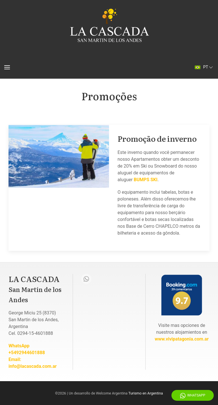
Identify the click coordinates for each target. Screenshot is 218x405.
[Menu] (7, 67)
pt (204, 67)
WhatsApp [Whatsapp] (192, 395)
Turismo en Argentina (145, 393)
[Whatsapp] (86, 279)
